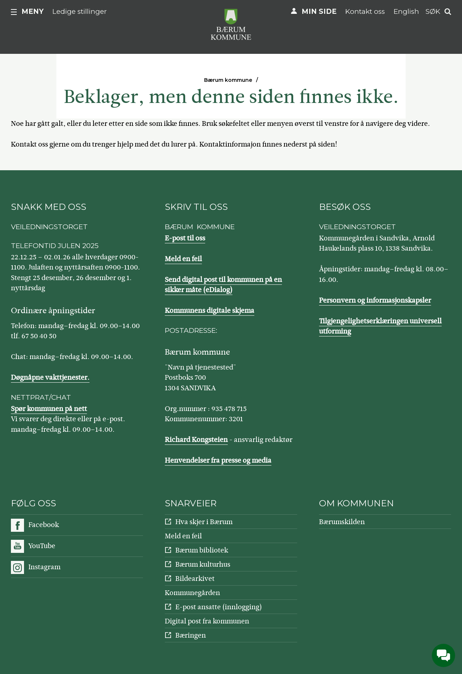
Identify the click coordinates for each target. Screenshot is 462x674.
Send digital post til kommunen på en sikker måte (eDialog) (223, 285)
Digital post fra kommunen (207, 621)
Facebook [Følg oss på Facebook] (43, 525)
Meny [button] (32, 11)
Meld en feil (183, 259)
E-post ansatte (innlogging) (218, 607)
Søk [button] (433, 11)
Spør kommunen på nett (49, 409)
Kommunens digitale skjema (209, 310)
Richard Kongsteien (196, 439)
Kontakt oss (365, 11)
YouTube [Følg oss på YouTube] (41, 546)
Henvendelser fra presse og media (218, 460)
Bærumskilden (342, 522)
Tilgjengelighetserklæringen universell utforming (380, 326)
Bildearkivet (195, 578)
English (406, 11)
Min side (319, 11)
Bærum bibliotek (201, 550)
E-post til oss (185, 238)
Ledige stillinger (79, 11)
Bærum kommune (228, 80)
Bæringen (190, 635)
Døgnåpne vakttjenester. (50, 377)
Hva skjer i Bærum (203, 522)
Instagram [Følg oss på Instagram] (44, 567)
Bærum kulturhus (202, 564)
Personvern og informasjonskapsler (375, 300)
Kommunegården (192, 593)
